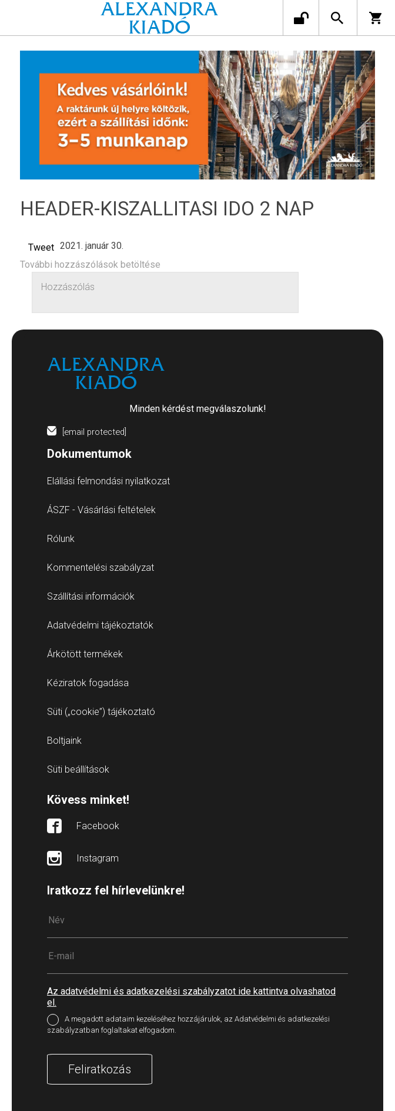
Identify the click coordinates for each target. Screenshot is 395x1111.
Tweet (41, 247)
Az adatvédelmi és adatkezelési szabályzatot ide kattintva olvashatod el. (191, 997)
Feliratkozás (99, 1069)
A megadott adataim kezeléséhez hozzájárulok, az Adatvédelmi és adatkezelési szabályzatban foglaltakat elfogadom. (188, 1024)
